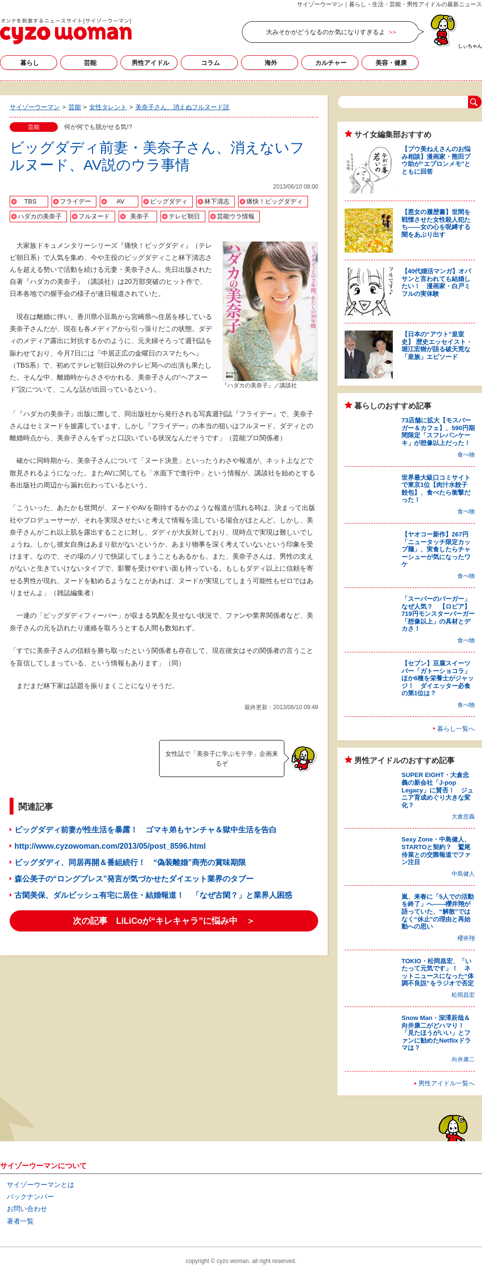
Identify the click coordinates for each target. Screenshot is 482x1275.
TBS (30, 201)
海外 (271, 62)
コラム (210, 62)
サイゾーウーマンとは (40, 1184)
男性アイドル (150, 62)
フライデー (75, 201)
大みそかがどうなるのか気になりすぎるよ (325, 32)
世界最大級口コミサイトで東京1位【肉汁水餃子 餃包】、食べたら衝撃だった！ (438, 489)
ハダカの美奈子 (40, 216)
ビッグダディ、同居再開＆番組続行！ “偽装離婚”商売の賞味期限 (130, 862)
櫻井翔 (466, 938)
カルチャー (331, 62)
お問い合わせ (27, 1208)
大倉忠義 (463, 816)
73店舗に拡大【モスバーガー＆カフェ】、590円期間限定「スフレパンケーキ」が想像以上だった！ (438, 431)
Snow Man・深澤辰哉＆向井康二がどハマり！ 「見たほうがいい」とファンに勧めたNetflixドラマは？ (436, 1032)
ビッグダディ (168, 201)
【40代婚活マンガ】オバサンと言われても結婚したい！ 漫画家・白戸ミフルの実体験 (436, 282)
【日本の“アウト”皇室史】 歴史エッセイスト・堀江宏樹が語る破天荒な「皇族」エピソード (437, 345)
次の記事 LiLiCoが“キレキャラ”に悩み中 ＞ (164, 921)
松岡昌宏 (463, 995)
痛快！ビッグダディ (274, 201)
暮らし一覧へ (456, 728)
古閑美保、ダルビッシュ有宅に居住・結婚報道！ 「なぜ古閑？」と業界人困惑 (153, 895)
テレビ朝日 (184, 216)
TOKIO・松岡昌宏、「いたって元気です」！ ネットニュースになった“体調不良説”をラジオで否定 (438, 972)
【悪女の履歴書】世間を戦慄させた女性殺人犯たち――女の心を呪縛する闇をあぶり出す (436, 223)
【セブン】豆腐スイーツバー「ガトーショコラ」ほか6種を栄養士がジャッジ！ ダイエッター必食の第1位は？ (438, 678)
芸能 (90, 62)
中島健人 (463, 873)
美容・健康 (391, 62)
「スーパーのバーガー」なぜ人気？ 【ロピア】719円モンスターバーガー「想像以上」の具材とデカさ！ (438, 613)
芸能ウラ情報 (235, 216)
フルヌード (94, 216)
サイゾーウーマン (66, 31)
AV (120, 201)
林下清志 (216, 201)
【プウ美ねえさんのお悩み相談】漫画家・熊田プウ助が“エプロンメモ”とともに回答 (436, 160)
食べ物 (466, 454)
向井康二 (463, 1059)
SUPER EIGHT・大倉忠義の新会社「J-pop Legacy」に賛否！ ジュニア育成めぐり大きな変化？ (437, 789)
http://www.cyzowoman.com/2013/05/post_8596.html (110, 846)
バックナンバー (30, 1196)
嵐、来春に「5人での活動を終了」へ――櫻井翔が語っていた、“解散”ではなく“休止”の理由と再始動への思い (438, 911)
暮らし (29, 62)
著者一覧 (20, 1221)
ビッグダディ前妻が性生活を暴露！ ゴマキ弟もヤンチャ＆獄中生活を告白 (145, 830)
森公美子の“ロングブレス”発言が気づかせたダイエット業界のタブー (134, 879)
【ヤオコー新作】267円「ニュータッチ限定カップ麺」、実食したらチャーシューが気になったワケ (436, 549)
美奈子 (139, 216)
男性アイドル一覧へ (446, 1083)
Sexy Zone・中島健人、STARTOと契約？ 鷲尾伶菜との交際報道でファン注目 (436, 851)
